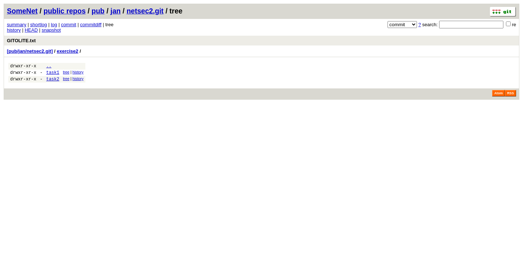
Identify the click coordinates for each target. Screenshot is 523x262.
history (14, 30)
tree (66, 73)
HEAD (31, 30)
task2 (52, 82)
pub (98, 11)
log (54, 24)
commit (68, 24)
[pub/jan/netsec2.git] (30, 51)
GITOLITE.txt (21, 40)
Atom (498, 96)
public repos (65, 11)
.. (48, 67)
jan (115, 11)
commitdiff (90, 24)
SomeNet (22, 11)
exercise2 (67, 51)
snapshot (51, 30)
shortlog (38, 24)
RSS (510, 96)
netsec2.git (144, 11)
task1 (52, 74)
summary (16, 24)
